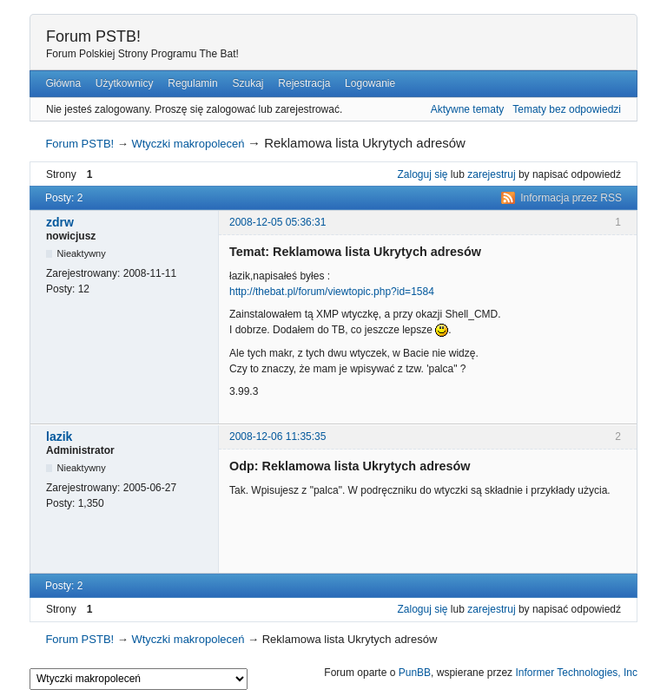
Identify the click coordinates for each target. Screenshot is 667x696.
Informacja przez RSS (571, 198)
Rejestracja (304, 83)
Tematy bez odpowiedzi (566, 109)
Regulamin (192, 83)
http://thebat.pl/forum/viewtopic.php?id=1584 (331, 292)
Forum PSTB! (93, 36)
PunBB (415, 672)
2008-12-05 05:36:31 (277, 222)
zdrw (60, 222)
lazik (59, 436)
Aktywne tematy (468, 109)
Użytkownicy (125, 83)
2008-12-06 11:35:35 (277, 436)
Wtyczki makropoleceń (187, 143)
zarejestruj (491, 174)
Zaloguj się (423, 174)
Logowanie (370, 83)
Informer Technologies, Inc (576, 672)
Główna (63, 83)
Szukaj (247, 83)
